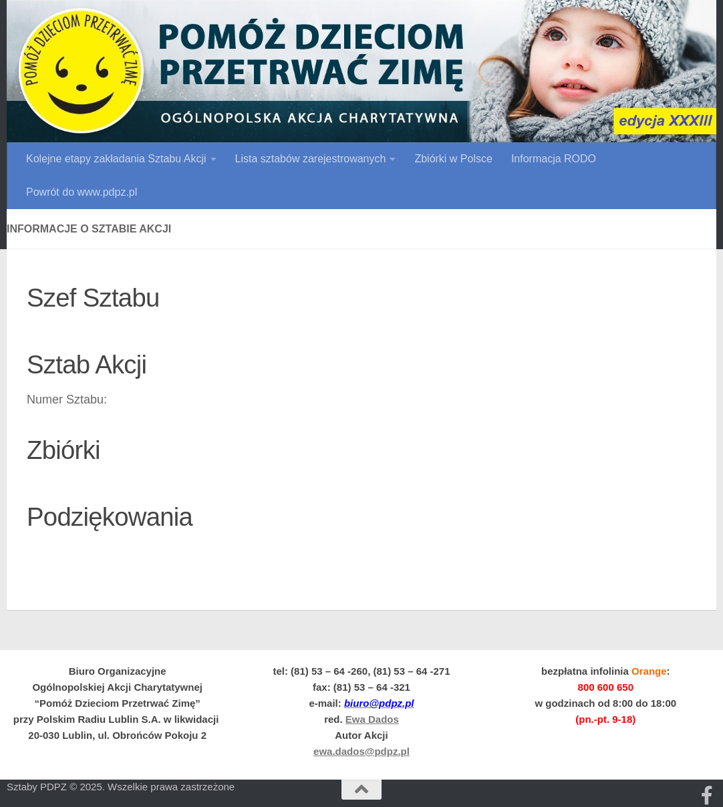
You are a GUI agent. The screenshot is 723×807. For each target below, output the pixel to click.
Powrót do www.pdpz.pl (81, 192)
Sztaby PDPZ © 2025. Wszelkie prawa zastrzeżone (121, 786)
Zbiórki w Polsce (453, 158)
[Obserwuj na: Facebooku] (707, 795)
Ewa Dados (372, 719)
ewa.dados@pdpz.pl (361, 751)
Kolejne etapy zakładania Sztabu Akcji (116, 158)
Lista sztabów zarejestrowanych (310, 158)
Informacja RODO (553, 158)
